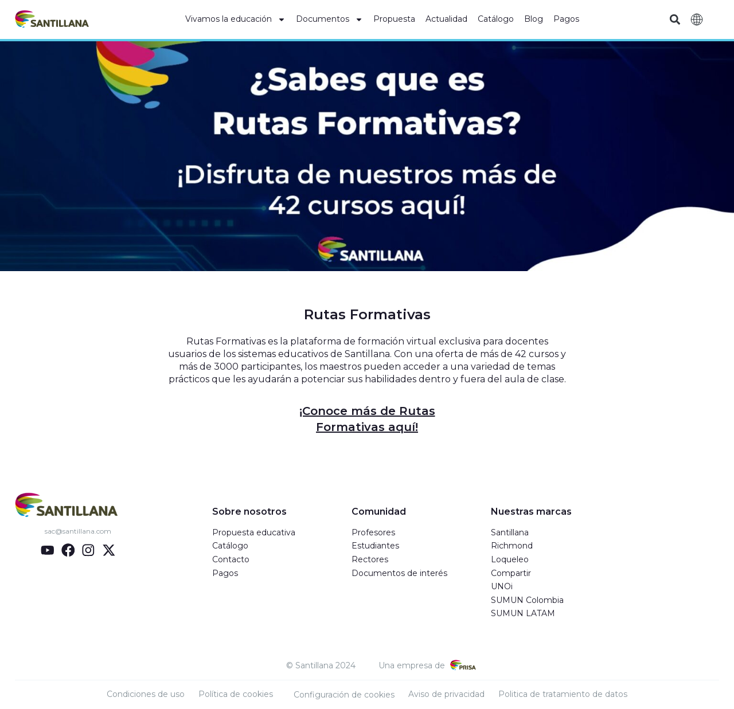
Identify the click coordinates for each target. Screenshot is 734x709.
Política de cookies (235, 694)
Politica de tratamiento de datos (562, 694)
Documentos (329, 19)
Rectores (370, 559)
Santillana (510, 532)
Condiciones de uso (146, 694)
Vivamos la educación (235, 19)
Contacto (230, 559)
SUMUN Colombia (527, 600)
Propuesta (394, 19)
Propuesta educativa (253, 532)
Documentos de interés (399, 573)
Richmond (512, 545)
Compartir (511, 573)
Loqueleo (510, 559)
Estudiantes (375, 545)
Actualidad (446, 19)
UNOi (502, 586)
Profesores (373, 532)
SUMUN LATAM (523, 613)
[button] (674, 19)
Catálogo (496, 19)
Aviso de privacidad (446, 694)
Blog (533, 19)
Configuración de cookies (344, 695)
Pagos (566, 19)
